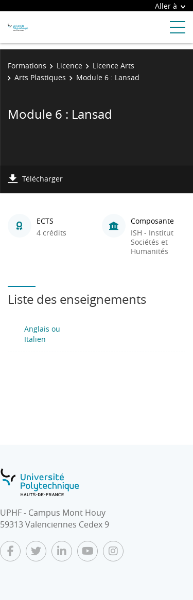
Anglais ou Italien (42, 334)
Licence (69, 65)
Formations (27, 65)
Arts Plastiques (40, 77)
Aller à (170, 6)
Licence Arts (113, 65)
